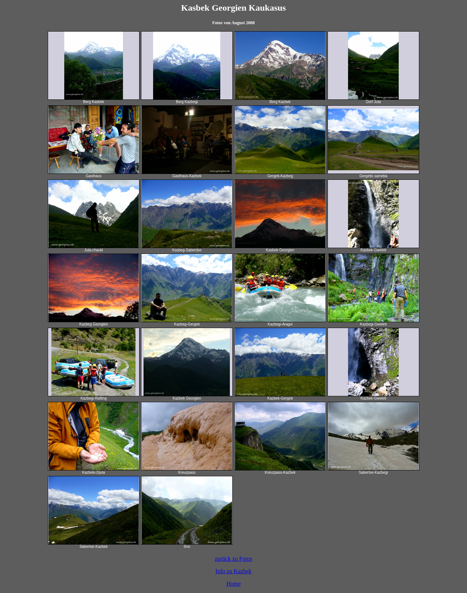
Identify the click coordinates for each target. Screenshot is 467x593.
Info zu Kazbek (234, 571)
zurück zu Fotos (233, 559)
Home (233, 584)
